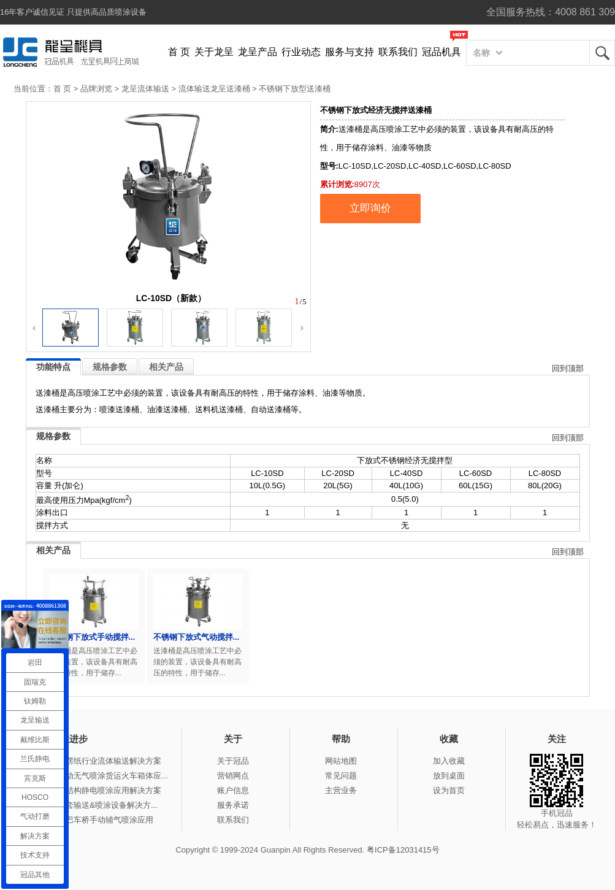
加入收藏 (449, 760)
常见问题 (341, 775)
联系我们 (398, 52)
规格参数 (110, 367)
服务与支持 (349, 52)
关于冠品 (233, 760)
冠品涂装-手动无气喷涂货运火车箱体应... (95, 775)
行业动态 (301, 52)
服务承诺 (233, 805)
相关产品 (166, 367)
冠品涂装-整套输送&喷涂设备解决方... (90, 805)
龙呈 (602, 52)
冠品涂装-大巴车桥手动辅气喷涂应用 (88, 819)
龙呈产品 (257, 52)
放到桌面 (449, 775)
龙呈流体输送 (145, 88)
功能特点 (53, 367)
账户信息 (233, 790)
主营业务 (341, 790)
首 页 (179, 52)
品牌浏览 (96, 88)
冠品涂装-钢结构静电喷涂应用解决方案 (92, 790)
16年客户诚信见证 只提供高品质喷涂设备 (73, 12)
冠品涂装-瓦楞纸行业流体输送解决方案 (92, 760)
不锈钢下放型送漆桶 (294, 88)
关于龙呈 (214, 52)
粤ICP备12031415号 (403, 849)
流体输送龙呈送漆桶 (214, 88)
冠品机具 (441, 52)
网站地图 (341, 760)
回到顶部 (568, 368)
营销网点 (233, 775)
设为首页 (449, 790)
